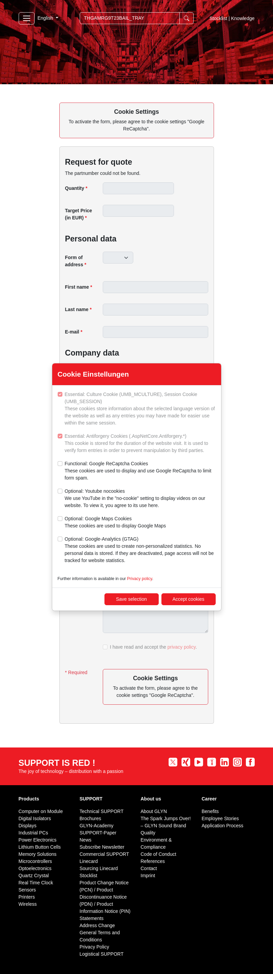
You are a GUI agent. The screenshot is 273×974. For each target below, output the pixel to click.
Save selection (131, 599)
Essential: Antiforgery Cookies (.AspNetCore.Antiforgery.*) (140, 443)
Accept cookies (188, 599)
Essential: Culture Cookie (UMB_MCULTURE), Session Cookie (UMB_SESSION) (140, 409)
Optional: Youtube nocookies (140, 498)
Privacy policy (139, 578)
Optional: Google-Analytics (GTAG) (140, 550)
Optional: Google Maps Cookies (115, 522)
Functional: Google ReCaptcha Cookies (140, 471)
